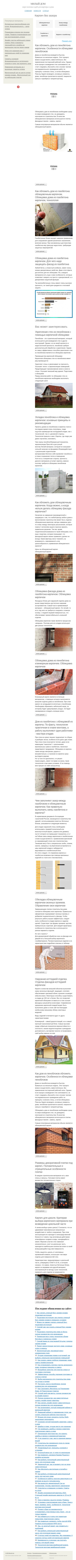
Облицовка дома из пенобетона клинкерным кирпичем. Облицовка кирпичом (53, 663)
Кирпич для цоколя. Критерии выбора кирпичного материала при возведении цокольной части (53, 1220)
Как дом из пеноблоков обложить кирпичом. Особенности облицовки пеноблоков (54, 1076)
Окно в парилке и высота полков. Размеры (53, 1500)
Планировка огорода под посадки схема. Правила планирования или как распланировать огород (18, 34)
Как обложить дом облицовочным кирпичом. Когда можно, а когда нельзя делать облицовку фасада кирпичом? (53, 507)
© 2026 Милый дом (9, 1553)
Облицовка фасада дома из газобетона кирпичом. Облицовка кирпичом (53, 594)
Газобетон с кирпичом (44, 35)
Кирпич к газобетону (63, 34)
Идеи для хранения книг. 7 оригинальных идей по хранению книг (17, 53)
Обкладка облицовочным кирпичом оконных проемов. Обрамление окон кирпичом (50, 902)
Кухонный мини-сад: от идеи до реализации (54, 1452)
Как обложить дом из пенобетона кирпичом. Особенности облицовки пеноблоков (54, 48)
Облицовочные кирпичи (44, 24)
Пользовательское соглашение (39, 1553)
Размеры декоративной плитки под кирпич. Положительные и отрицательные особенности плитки (54, 1167)
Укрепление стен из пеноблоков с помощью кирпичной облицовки (53, 333)
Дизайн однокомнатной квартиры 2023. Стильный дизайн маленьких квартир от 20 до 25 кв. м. (53, 1495)
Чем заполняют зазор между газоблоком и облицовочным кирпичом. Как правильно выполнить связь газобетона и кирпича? (51, 806)
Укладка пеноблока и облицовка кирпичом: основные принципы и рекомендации (52, 420)
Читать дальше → (41, 184)
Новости (37, 10)
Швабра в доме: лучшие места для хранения (54, 1426)
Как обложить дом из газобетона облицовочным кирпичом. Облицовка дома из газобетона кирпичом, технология (52, 196)
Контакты (29, 1553)
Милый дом (38, 3)
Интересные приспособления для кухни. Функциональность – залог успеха (17, 26)
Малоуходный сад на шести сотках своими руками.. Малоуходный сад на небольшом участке (18, 75)
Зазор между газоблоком (63, 24)
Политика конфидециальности (34, 1555)
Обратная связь (53, 1553)
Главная (28, 10)
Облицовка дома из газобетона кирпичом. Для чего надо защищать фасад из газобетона (52, 261)
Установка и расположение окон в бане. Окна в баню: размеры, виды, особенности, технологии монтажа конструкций (53, 1504)
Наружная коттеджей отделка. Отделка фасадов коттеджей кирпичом (51, 982)
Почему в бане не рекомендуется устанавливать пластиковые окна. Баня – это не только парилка (52, 1512)
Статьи (46, 10)
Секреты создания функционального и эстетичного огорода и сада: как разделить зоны (18, 61)
